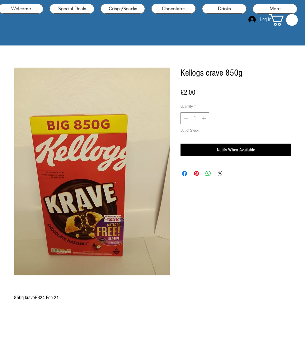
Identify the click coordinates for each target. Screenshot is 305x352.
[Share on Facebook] (184, 173)
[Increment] (204, 118)
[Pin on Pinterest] (196, 173)
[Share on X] (220, 173)
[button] (283, 20)
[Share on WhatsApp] (208, 173)
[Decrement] (185, 118)
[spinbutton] (194, 118)
